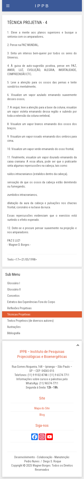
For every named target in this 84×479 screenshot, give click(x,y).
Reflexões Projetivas (19, 308)
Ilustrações (14, 327)
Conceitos (13, 295)
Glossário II (14, 289)
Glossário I (13, 283)
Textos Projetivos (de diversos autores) (30, 320)
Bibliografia (13, 333)
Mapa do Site (42, 408)
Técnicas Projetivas (18, 314)
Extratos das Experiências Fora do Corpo (31, 302)
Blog (42, 414)
